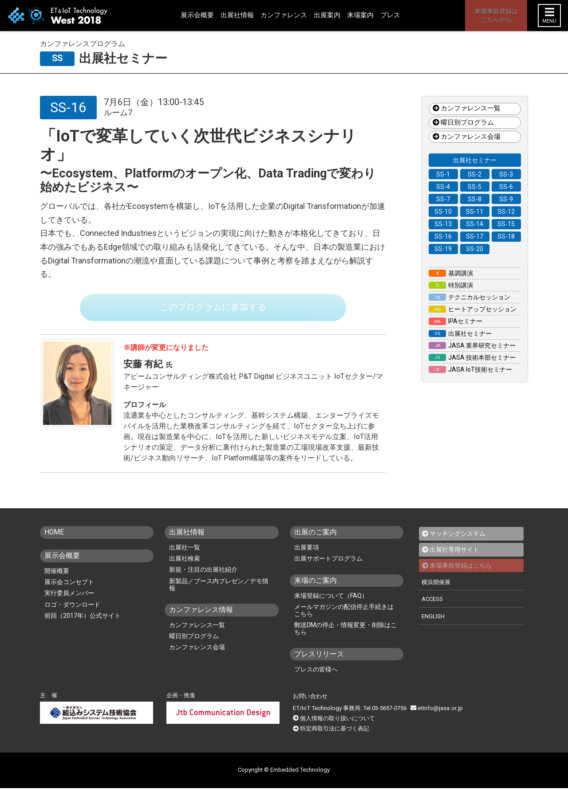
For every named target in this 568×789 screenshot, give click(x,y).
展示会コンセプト (69, 583)
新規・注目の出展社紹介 (203, 571)
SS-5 (474, 186)
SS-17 (474, 236)
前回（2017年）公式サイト (82, 616)
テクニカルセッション (469, 297)
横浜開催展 (436, 583)
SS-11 (474, 211)
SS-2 (474, 174)
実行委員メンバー (69, 594)
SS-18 (506, 236)
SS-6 (506, 186)
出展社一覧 (184, 548)
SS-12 (506, 211)
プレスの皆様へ (316, 670)
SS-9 (506, 199)
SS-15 (506, 224)
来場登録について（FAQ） (331, 597)
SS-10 (443, 211)
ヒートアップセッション (473, 309)
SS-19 (443, 248)
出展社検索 (184, 559)
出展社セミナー (475, 160)
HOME (54, 533)
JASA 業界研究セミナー (472, 345)
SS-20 (474, 248)
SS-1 (443, 174)
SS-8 (474, 199)
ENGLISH (433, 616)
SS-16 (443, 236)
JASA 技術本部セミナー (472, 357)
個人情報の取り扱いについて (337, 719)
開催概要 (56, 572)
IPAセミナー (455, 321)
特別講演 (451, 285)
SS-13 (443, 224)
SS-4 (443, 186)
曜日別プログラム (463, 122)
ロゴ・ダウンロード (72, 605)
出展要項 (306, 548)
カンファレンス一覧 (467, 109)
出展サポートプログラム (328, 559)
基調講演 (451, 273)
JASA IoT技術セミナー (470, 369)
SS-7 (443, 199)
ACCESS (433, 600)
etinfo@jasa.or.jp (436, 709)
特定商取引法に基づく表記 (334, 729)
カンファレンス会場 (467, 137)
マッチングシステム (457, 534)
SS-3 (506, 174)
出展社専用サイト (454, 550)
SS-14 (474, 224)
